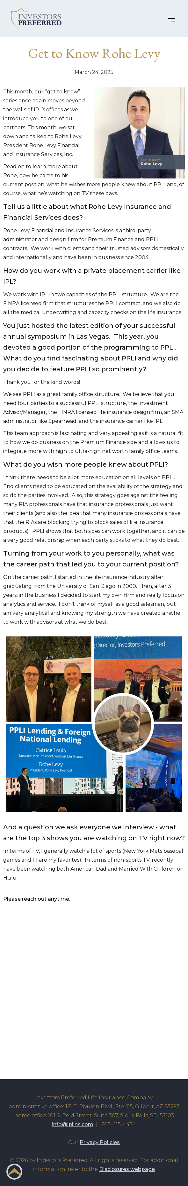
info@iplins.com (72, 1124)
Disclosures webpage (127, 1169)
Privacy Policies (100, 1142)
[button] (173, 18)
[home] (40, 18)
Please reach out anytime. (36, 899)
